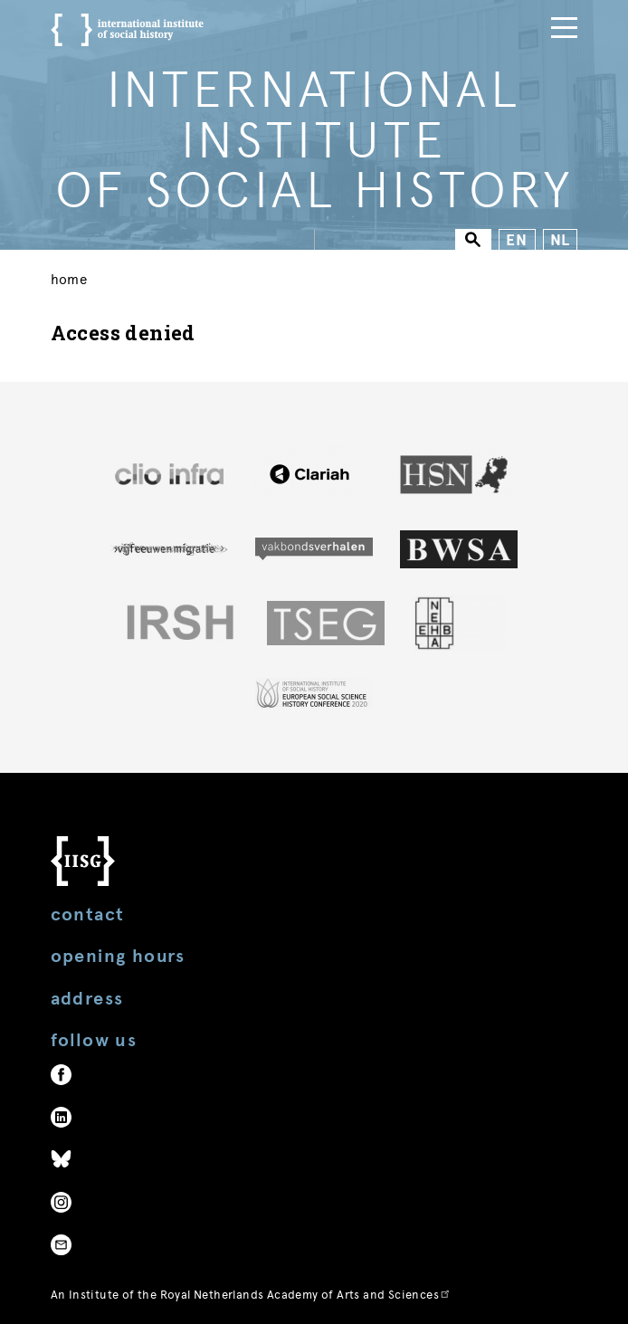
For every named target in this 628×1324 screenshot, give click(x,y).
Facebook (61, 1074)
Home (69, 279)
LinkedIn (61, 1117)
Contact (88, 914)
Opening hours (118, 956)
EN (517, 240)
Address (87, 998)
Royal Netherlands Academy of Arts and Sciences (306, 1294)
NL (560, 240)
